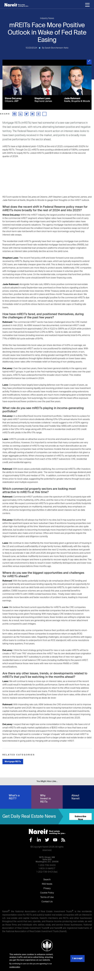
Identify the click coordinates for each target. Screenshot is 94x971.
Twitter (47, 840)
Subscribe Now (80, 817)
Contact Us (47, 902)
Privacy (47, 888)
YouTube (55, 840)
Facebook (31, 840)
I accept (77, 958)
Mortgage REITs (13, 762)
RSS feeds (47, 884)
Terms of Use (47, 897)
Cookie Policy (47, 893)
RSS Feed (63, 840)
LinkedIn (39, 840)
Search (47, 880)
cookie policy (14, 967)
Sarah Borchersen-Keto (56, 48)
